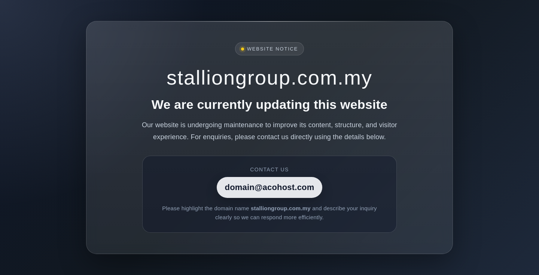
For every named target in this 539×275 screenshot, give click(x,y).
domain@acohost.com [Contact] (269, 187)
